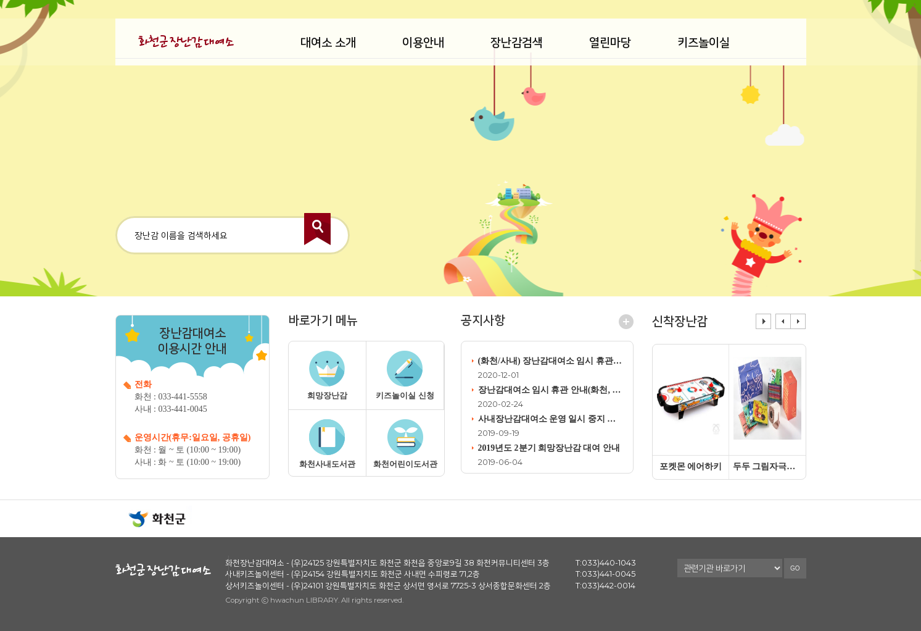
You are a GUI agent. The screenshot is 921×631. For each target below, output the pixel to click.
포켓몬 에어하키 (690, 466)
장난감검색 (516, 42)
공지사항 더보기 (626, 323)
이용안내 (423, 42)
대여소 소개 (328, 42)
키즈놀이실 (703, 42)
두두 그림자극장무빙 (767, 466)
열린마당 (610, 42)
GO (795, 574)
